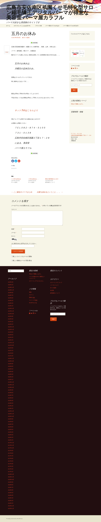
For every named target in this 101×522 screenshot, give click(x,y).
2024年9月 (10, 292)
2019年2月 (10, 405)
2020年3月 (10, 374)
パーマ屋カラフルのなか (52, 25)
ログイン (31, 294)
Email (7, 52)
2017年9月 (10, 450)
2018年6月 (10, 427)
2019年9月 (10, 390)
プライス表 (38, 25)
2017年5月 (10, 461)
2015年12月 (11, 505)
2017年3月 (10, 466)
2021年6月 (10, 353)
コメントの (33, 300)
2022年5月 (10, 334)
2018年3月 (10, 434)
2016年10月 (11, 479)
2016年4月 (10, 495)
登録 (30, 292)
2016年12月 (11, 474)
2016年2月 (10, 500)
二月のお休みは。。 (33, 179)
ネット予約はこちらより (26, 110)
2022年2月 (10, 337)
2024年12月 (11, 287)
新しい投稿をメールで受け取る (22, 260)
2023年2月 (10, 321)
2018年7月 (10, 424)
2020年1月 (10, 379)
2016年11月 (11, 477)
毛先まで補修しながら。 (77, 104)
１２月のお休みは (16, 179)
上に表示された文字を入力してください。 (24, 243)
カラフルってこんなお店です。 (23, 25)
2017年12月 (11, 442)
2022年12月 (11, 326)
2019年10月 (11, 387)
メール (13, 232)
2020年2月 (10, 376)
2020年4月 (10, 371)
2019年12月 (11, 382)
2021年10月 (11, 345)
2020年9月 (10, 363)
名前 (13, 229)
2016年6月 (10, 490)
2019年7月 (10, 395)
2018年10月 (11, 416)
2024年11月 (11, 290)
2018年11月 (11, 413)
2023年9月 (10, 316)
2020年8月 (10, 366)
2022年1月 (10, 340)
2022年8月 (10, 332)
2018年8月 (10, 421)
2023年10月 (11, 313)
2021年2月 (10, 355)
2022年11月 (11, 329)
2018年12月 (11, 411)
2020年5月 (10, 369)
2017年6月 (10, 458)
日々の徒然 (26, 37)
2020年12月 (11, 358)
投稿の (32, 297)
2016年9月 (10, 482)
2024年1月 (10, 305)
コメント (14, 209)
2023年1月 (10, 324)
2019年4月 (10, 400)
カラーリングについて (56, 282)
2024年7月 (10, 295)
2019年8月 (10, 392)
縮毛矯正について (55, 293)
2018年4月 (10, 432)
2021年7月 (10, 350)
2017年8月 (10, 453)
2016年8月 (10, 484)
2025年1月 (10, 284)
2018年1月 (10, 440)
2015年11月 (11, 508)
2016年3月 (10, 498)
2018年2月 (10, 437)
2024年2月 (10, 303)
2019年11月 (11, 384)
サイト (13, 236)
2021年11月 (11, 342)
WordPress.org (33, 302)
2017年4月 (10, 463)
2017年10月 (11, 448)
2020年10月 (11, 361)
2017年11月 (11, 445)
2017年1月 (10, 471)
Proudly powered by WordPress (14, 518)
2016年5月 (10, 492)
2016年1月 (10, 503)
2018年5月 (10, 429)
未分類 (52, 290)
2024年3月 (10, 300)
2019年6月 (10, 398)
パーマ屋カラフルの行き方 (70, 25)
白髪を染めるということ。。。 (50, 192)
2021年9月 (10, 348)
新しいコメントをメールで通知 (22, 256)
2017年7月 (10, 455)
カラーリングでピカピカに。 (37, 281)
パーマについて (54, 285)
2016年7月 (10, 487)
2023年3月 (10, 319)
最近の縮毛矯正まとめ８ (51, 179)
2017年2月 (10, 469)
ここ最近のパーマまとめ (21, 192)
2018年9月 (10, 419)
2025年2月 (10, 282)
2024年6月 (10, 298)
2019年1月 (10, 408)
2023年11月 (11, 311)
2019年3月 (10, 403)
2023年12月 (11, 308)
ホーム (8, 25)
